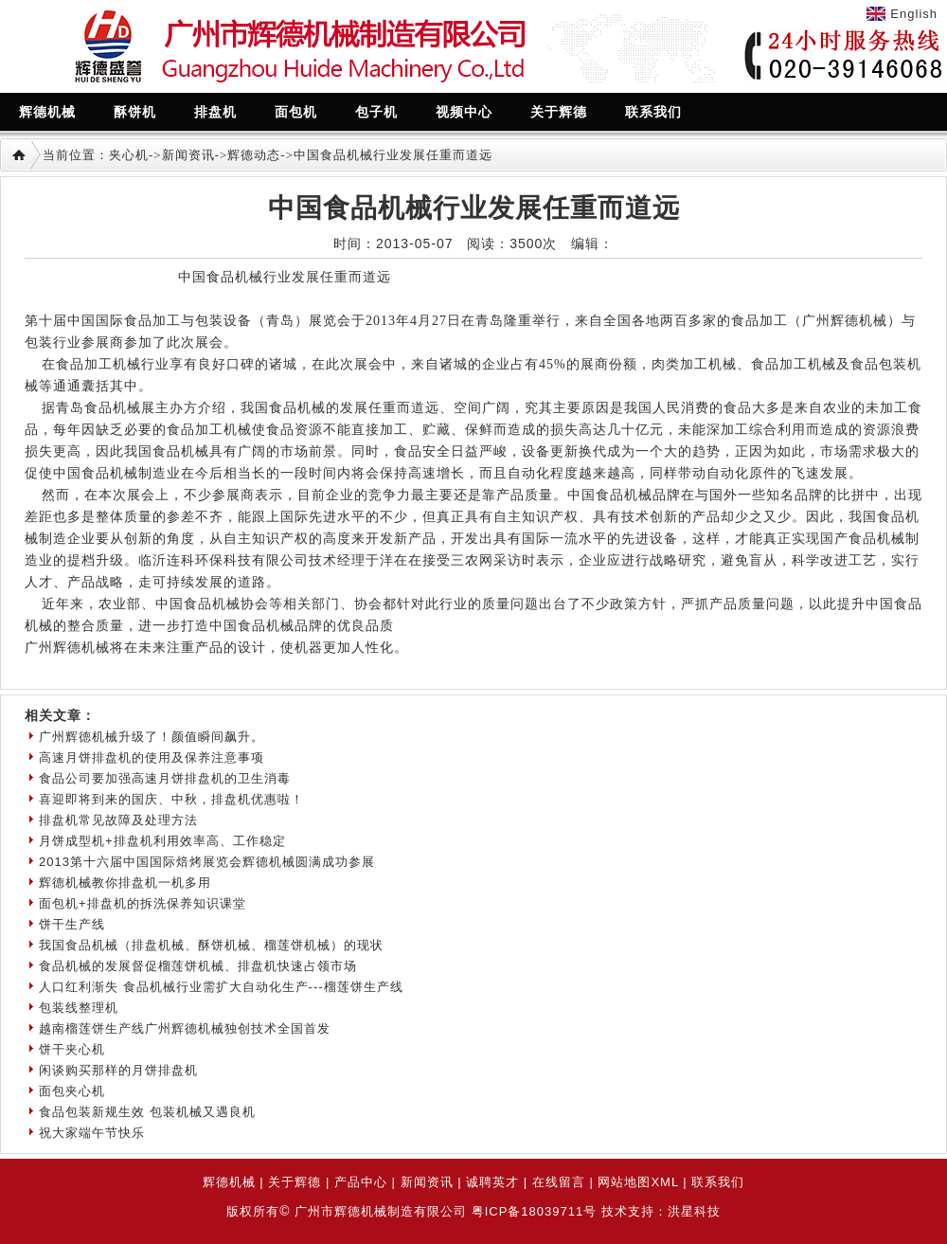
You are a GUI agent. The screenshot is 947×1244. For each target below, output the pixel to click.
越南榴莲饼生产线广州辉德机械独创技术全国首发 (185, 1028)
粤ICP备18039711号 (535, 1211)
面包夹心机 (72, 1091)
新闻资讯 (188, 155)
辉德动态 (253, 155)
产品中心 (360, 1182)
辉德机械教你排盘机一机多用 (125, 882)
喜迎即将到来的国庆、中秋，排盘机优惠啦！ (171, 799)
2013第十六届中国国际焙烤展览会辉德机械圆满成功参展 (207, 862)
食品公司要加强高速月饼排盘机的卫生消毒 (165, 778)
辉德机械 (229, 1182)
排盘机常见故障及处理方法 (118, 820)
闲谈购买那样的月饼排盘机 (118, 1070)
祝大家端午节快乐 (92, 1133)
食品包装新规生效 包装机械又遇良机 (147, 1112)
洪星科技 (694, 1211)
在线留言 (558, 1182)
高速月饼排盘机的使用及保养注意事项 (151, 757)
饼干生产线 (72, 924)
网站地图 (624, 1182)
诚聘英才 (492, 1182)
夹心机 (129, 155)
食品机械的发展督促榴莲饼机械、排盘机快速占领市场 (198, 966)
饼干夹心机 (72, 1049)
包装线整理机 (78, 1008)
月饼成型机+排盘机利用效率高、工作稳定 (162, 841)
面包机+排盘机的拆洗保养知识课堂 (142, 903)
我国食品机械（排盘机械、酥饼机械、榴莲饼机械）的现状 (211, 945)
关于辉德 (294, 1182)
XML (664, 1182)
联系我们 (717, 1182)
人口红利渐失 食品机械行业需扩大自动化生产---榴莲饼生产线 (221, 987)
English (914, 14)
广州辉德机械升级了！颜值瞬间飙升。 (151, 737)
